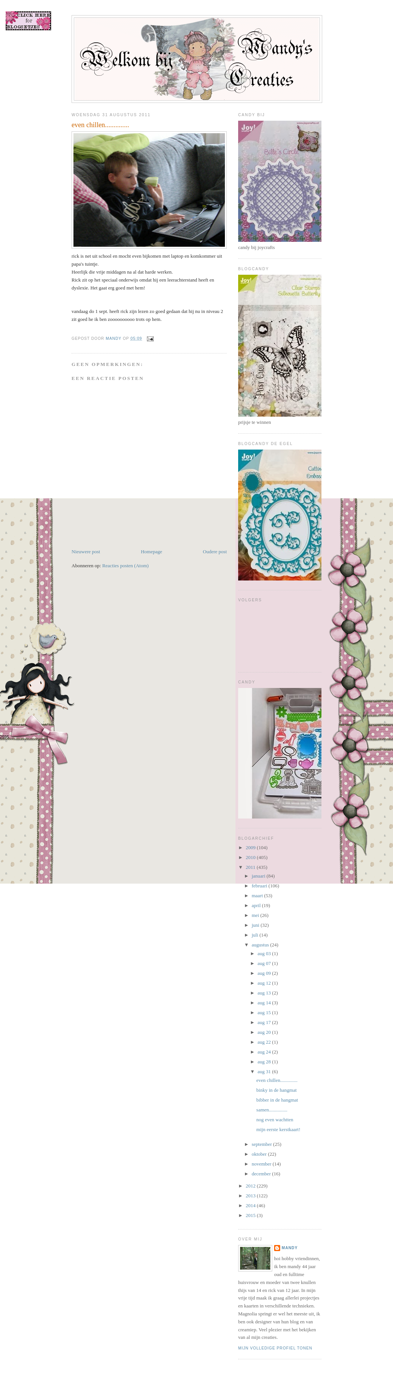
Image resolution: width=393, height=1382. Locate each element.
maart (258, 895)
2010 (251, 857)
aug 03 (264, 953)
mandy (290, 1248)
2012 (251, 1186)
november (262, 1164)
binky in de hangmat (276, 1090)
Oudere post (215, 551)
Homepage (151, 551)
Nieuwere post (86, 551)
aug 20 (264, 1032)
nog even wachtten (274, 1119)
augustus (261, 945)
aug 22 (264, 1042)
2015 (251, 1215)
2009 (251, 847)
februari (260, 886)
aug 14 (264, 1002)
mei (256, 915)
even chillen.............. (277, 1080)
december (262, 1174)
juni (256, 925)
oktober (260, 1154)
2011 (251, 867)
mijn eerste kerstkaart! (278, 1129)
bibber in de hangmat (277, 1100)
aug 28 (264, 1062)
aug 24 (264, 1052)
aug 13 (264, 993)
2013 (251, 1195)
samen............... (271, 1110)
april (257, 905)
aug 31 (264, 1071)
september (262, 1144)
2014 (251, 1205)
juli (256, 935)
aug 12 (264, 983)
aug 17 (264, 1022)
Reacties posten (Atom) (125, 565)
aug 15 (264, 1012)
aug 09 (264, 973)
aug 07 (264, 963)
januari (259, 876)
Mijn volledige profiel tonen (275, 1348)
